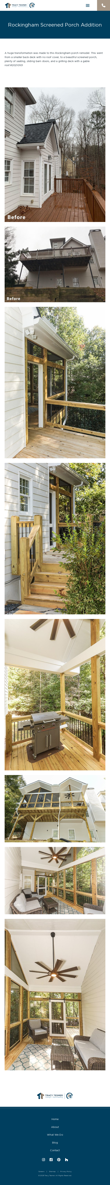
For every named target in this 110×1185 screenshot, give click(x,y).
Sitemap (52, 1171)
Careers (41, 1171)
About (55, 1127)
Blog (55, 1142)
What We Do (55, 1134)
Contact (55, 1150)
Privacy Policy (66, 1171)
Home (55, 1119)
